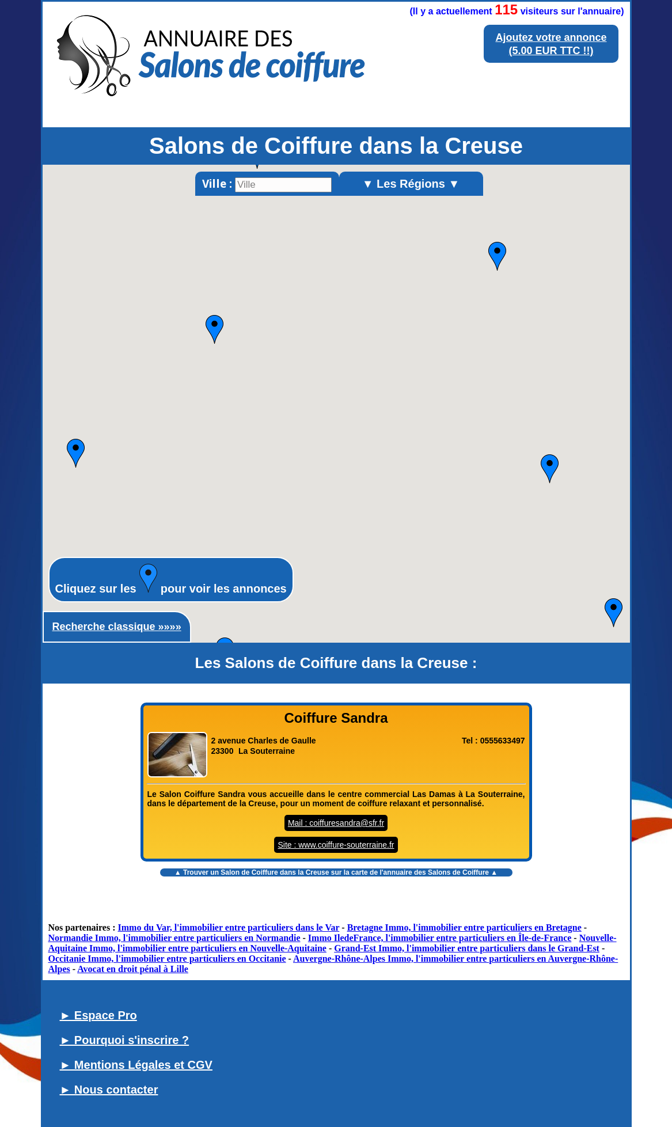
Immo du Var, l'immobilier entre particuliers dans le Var (229, 927)
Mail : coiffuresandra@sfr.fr (336, 823)
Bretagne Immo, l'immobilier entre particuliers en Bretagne (464, 927)
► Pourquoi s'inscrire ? (124, 1040)
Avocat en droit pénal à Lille (132, 969)
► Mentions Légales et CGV (136, 1064)
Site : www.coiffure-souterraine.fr (336, 844)
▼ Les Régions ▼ (411, 183)
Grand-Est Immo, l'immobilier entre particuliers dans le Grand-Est (466, 948)
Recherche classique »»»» (116, 626)
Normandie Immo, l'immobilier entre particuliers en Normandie (174, 938)
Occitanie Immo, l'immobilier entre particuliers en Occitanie (167, 958)
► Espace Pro (98, 1015)
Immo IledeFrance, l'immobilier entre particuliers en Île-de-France (440, 938)
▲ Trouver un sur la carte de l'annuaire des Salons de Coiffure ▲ (336, 872)
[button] (497, 256)
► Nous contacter (109, 1089)
